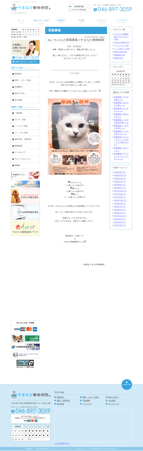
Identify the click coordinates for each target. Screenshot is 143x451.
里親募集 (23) (119, 55)
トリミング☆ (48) (121, 46)
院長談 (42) (118, 58)
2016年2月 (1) (119, 213)
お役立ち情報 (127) (122, 42)
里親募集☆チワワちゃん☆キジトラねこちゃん (121, 156)
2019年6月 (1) (119, 172)
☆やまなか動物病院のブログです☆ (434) (121, 36)
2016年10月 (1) (120, 200)
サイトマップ (113, 404)
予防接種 (86, 400)
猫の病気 (60, 404)
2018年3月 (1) (119, 188)
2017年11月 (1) (120, 191)
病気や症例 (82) (120, 52)
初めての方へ (113, 397)
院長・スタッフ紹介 (90, 397)
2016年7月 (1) (119, 206)
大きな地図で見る (61, 443)
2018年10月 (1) (120, 175)
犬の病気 (111, 400)
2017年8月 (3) (119, 194)
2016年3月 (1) (119, 210)
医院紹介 (60, 397)
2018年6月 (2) (119, 185)
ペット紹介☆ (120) (122, 49)
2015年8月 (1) (119, 219)
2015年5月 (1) (119, 222)
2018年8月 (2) (119, 178)
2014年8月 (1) (119, 225)
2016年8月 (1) (119, 203)
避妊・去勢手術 (63, 400)
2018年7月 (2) (119, 182)
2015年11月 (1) (120, 216)
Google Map (93, 425)
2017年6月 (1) (119, 197)
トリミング (87, 404)
